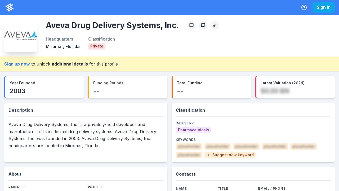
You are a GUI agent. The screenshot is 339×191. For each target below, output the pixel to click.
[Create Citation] (203, 25)
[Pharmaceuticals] (193, 130)
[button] (230, 155)
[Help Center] (304, 7)
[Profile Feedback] (191, 25)
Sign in (324, 7)
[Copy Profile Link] (215, 25)
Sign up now (17, 64)
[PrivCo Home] (9, 7)
